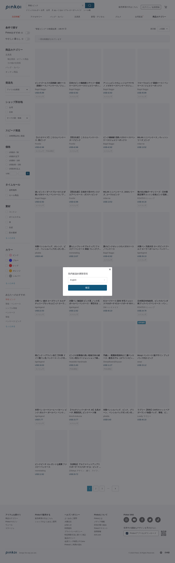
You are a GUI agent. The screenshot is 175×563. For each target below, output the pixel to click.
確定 (87, 287)
